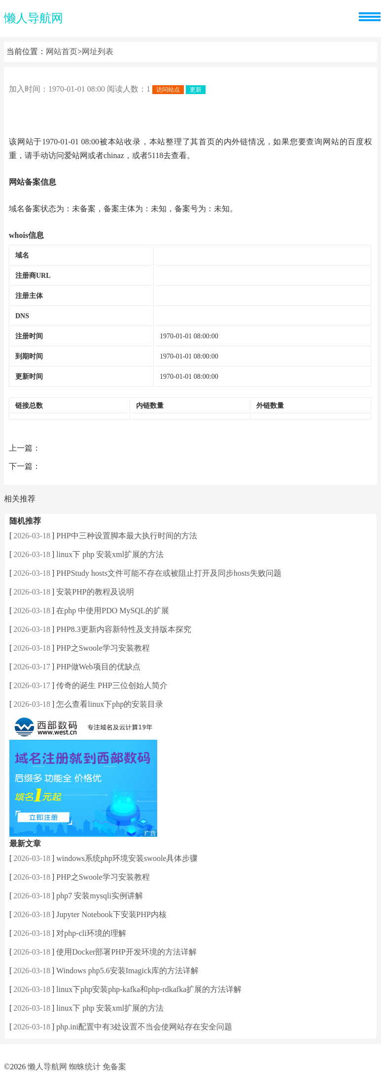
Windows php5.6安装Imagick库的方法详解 (127, 970)
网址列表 (97, 51)
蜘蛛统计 (85, 1066)
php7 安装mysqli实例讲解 (99, 896)
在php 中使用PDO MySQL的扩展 (112, 610)
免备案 (114, 1066)
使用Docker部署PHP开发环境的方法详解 (126, 952)
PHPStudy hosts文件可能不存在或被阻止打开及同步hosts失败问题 (168, 573)
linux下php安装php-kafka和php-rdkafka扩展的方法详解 (149, 989)
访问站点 (168, 89)
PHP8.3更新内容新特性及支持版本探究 (123, 629)
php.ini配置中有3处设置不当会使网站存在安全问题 (144, 1027)
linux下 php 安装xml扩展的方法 (110, 554)
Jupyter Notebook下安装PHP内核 (111, 914)
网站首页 (61, 51)
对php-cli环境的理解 (91, 933)
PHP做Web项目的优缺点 (98, 666)
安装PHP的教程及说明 (95, 592)
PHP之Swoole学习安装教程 (102, 648)
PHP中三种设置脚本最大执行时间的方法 (126, 535)
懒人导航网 (33, 18)
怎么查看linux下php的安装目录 (109, 704)
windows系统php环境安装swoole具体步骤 (127, 858)
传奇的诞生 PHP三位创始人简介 (111, 685)
